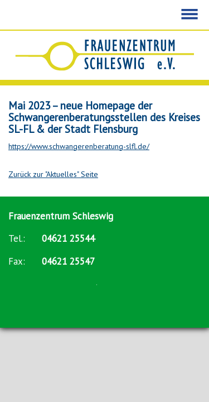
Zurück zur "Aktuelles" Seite (53, 174)
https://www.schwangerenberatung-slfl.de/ (78, 146)
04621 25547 (68, 261)
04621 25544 (68, 238)
